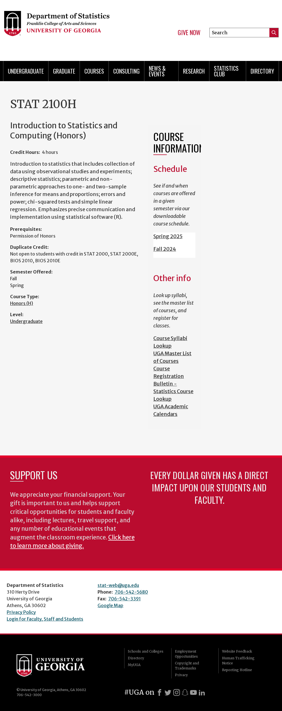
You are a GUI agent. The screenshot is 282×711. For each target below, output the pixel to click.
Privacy (181, 675)
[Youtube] (193, 692)
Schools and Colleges (145, 651)
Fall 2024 (164, 249)
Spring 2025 (167, 236)
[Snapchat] (185, 692)
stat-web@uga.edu (118, 585)
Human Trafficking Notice (238, 660)
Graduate (64, 71)
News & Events (157, 71)
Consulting (126, 71)
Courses (94, 71)
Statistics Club (226, 71)
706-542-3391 (124, 598)
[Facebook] (159, 692)
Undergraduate (26, 71)
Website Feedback (237, 651)
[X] (168, 692)
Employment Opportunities (186, 653)
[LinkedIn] (201, 692)
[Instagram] (176, 692)
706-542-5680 (131, 592)
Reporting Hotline (237, 670)
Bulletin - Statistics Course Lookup (173, 391)
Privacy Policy (21, 612)
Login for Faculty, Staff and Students (45, 619)
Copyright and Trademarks (187, 665)
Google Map (110, 605)
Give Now (189, 32)
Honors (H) (21, 303)
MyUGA (134, 665)
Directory (262, 71)
